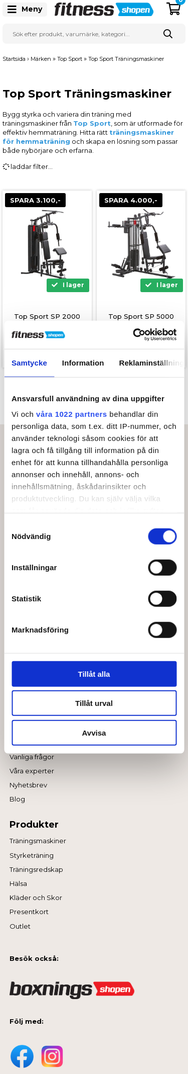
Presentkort (29, 912)
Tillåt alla (94, 673)
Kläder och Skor (36, 897)
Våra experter (32, 771)
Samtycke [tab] (29, 362)
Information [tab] (83, 362)
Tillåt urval (94, 703)
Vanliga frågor (32, 757)
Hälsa (18, 883)
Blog (17, 799)
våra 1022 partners (71, 414)
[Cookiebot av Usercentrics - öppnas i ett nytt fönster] (133, 334)
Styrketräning (32, 855)
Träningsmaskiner (38, 841)
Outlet (20, 926)
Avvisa (94, 732)
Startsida (14, 58)
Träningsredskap (36, 869)
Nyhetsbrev (28, 785)
